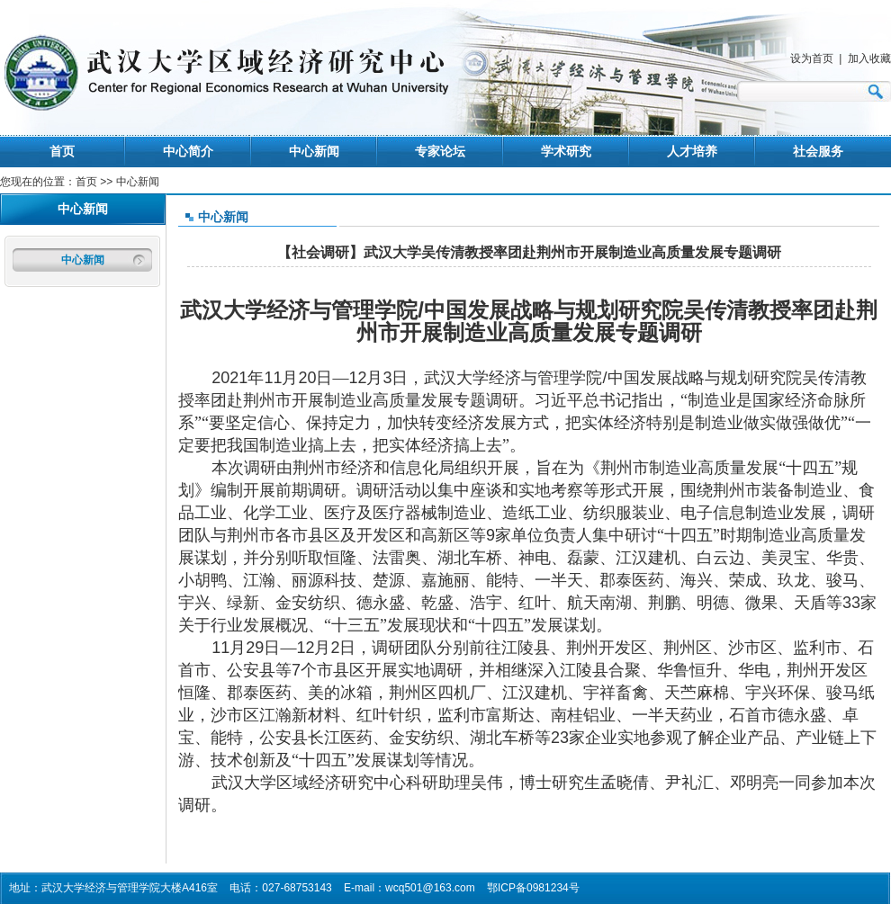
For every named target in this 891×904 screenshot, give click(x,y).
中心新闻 (314, 151)
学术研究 (566, 151)
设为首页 (811, 58)
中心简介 (188, 151)
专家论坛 (440, 151)
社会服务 (818, 151)
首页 (62, 151)
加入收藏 (869, 58)
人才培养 (692, 151)
